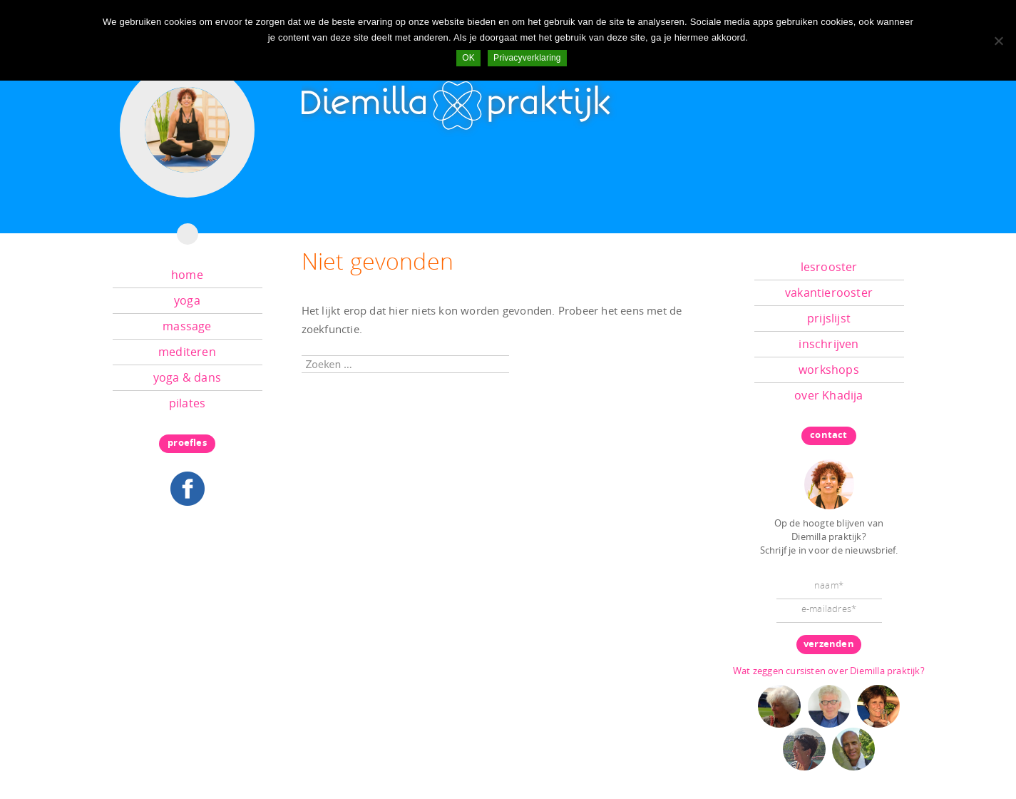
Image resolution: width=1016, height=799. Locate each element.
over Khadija (828, 395)
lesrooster (829, 267)
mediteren (187, 352)
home (187, 275)
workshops (829, 369)
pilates (187, 403)
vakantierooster (829, 292)
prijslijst (829, 318)
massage (187, 326)
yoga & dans (187, 377)
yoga (187, 300)
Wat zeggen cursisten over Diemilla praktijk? (829, 670)
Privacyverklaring (527, 58)
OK (468, 58)
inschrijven (828, 344)
